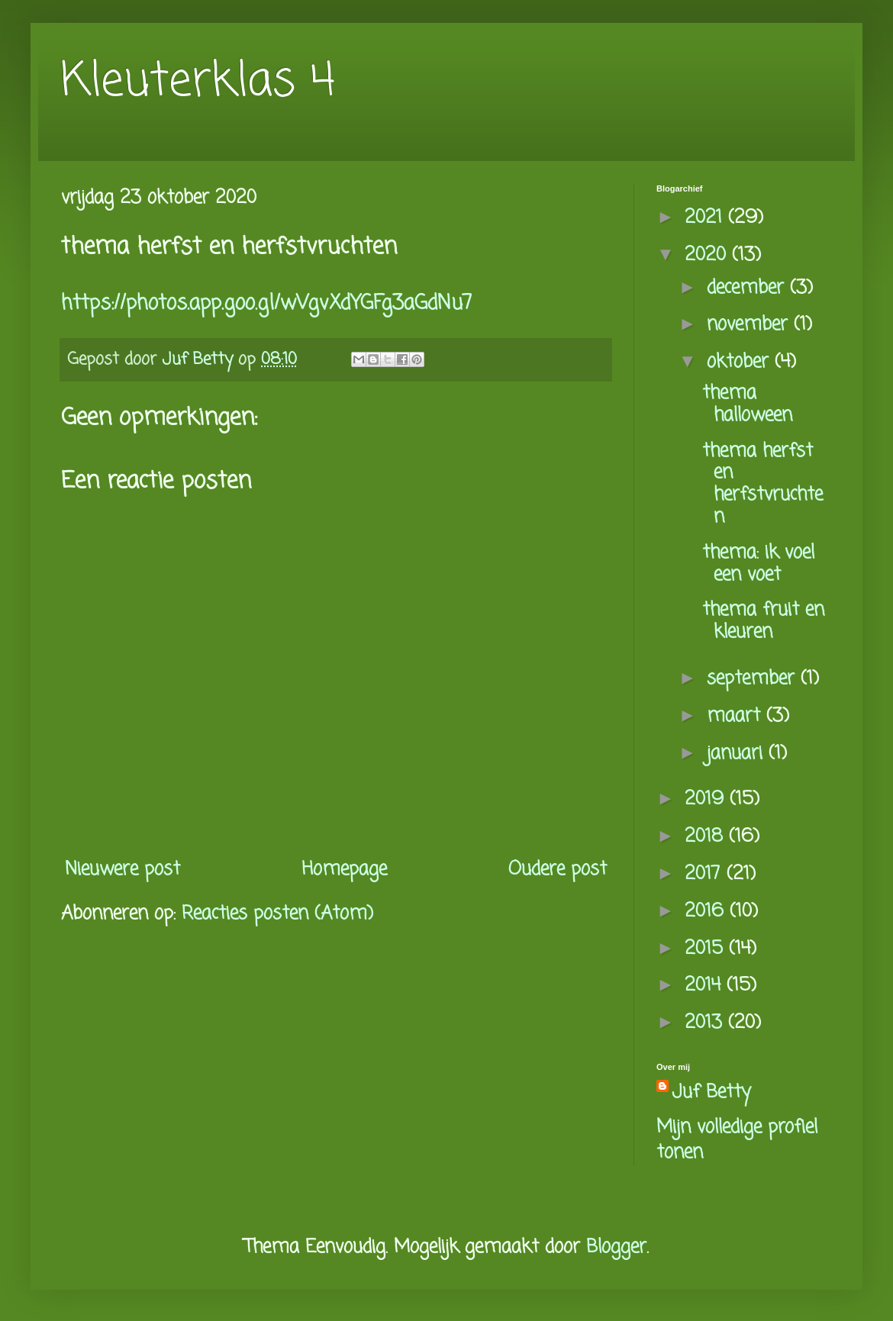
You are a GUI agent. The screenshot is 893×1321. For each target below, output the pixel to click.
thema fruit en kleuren (763, 621)
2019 (707, 799)
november (750, 325)
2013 (706, 1023)
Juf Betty (711, 1093)
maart (736, 716)
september (754, 679)
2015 (707, 949)
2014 (706, 985)
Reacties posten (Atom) (277, 914)
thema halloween (747, 404)
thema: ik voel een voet (758, 564)
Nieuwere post (122, 869)
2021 (706, 218)
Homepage (344, 869)
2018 (707, 837)
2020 (708, 255)
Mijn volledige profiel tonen (736, 1140)
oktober (741, 362)
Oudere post (557, 869)
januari (738, 753)
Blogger (616, 1247)
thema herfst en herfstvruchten (762, 484)
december (748, 288)
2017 (706, 874)
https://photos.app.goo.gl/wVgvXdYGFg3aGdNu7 (266, 303)
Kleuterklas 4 (198, 82)
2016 (707, 911)
